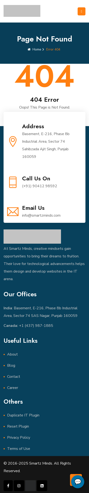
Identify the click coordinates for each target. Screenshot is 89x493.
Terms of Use (18, 448)
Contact (13, 376)
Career (12, 387)
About (12, 354)
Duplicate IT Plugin (23, 415)
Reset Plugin (18, 426)
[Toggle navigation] (81, 11)
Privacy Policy (18, 437)
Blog (11, 365)
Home (34, 49)
